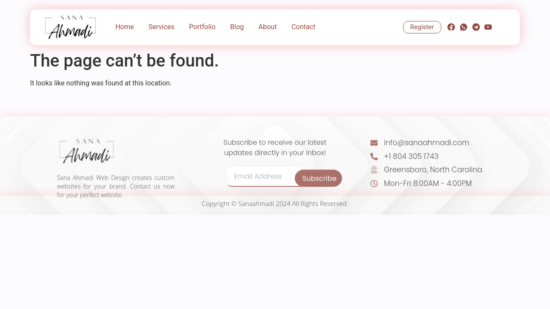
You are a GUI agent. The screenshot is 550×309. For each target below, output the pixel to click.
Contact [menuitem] (303, 27)
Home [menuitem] (124, 27)
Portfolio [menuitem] (202, 27)
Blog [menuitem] (237, 27)
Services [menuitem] (161, 27)
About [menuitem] (268, 27)
